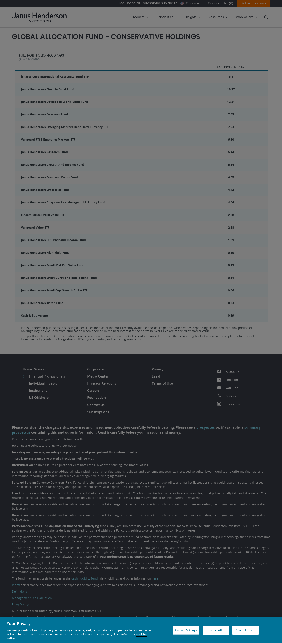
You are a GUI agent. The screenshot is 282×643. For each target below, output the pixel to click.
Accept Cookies (245, 630)
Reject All (216, 630)
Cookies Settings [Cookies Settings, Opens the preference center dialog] (186, 630)
